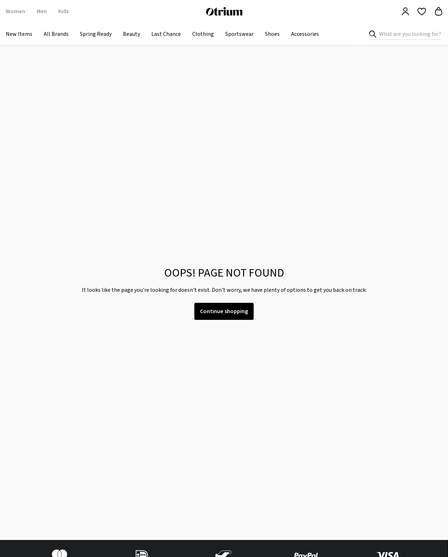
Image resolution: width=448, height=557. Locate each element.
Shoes (272, 34)
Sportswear (239, 34)
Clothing (203, 34)
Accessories (305, 34)
